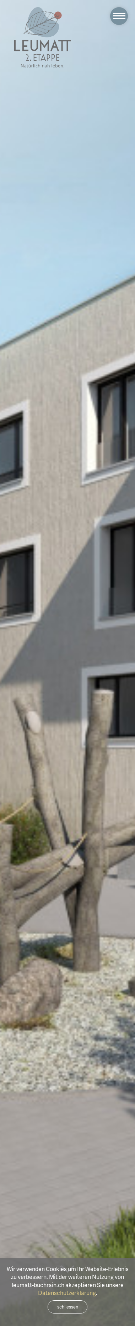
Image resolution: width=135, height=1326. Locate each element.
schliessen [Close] (67, 1307)
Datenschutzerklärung (67, 1293)
